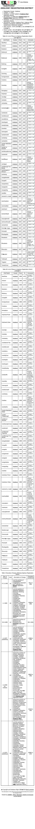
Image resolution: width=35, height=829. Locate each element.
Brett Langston (30, 789)
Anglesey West (8, 18)
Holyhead (15, 616)
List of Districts (24, 2)
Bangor (15, 585)
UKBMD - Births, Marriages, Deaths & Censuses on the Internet (20, 795)
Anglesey (15, 42)
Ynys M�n (29, 19)
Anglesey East (24, 14)
